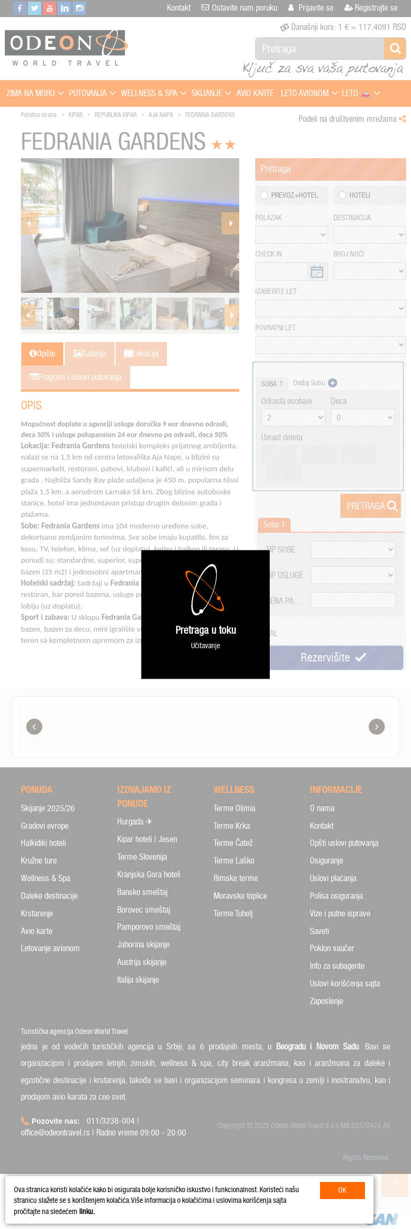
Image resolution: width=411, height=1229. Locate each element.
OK (342, 1190)
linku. (87, 1211)
